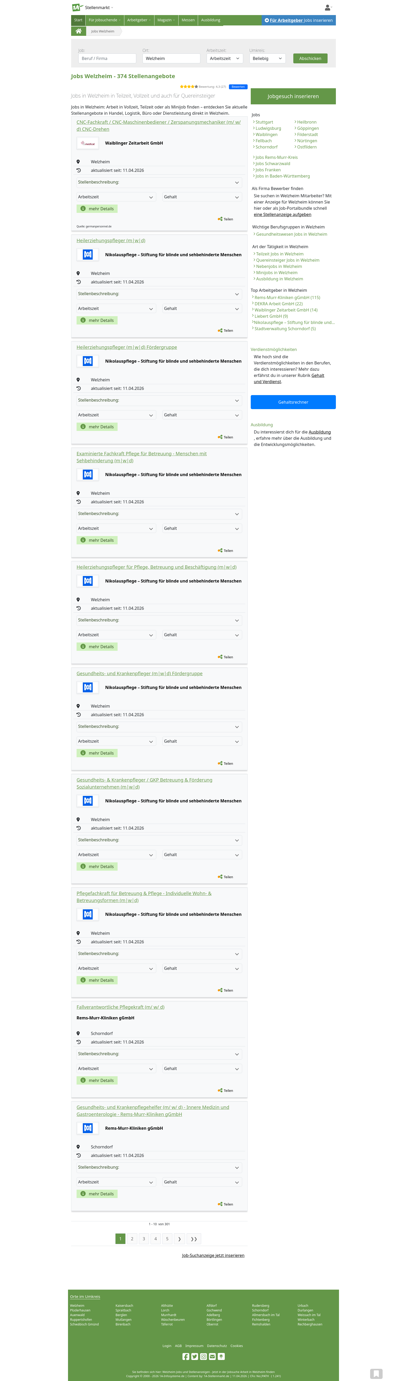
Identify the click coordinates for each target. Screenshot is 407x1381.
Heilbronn (307, 122)
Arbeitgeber (137, 19)
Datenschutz (217, 1345)
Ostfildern (307, 147)
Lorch (165, 1310)
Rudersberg (260, 1305)
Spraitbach (123, 1310)
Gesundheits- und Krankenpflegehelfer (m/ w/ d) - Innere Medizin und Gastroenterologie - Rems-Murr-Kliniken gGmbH (153, 1110)
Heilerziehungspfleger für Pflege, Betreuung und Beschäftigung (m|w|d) (156, 567)
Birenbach (123, 1324)
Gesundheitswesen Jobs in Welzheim (291, 234)
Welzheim (77, 1305)
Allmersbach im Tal (266, 1315)
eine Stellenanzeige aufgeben (282, 214)
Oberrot (212, 1324)
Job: (81, 50)
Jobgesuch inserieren (293, 96)
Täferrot (167, 1324)
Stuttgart (264, 122)
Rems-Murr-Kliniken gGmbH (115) (287, 297)
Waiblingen (266, 134)
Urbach (303, 1305)
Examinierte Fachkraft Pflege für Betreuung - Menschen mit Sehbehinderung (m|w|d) (142, 457)
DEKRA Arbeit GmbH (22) (279, 304)
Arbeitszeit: (217, 50)
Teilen (228, 219)
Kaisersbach (124, 1305)
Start (78, 19)
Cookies (236, 1345)
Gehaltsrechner (293, 402)
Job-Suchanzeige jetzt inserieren (213, 1255)
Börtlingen (214, 1319)
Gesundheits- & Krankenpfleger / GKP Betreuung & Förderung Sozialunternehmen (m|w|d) (144, 783)
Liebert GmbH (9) (271, 316)
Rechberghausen (310, 1324)
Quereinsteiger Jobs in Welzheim (288, 260)
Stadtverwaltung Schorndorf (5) (285, 328)
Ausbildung (210, 19)
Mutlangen (123, 1319)
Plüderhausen (80, 1310)
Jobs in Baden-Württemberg (283, 176)
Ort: (146, 50)
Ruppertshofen (81, 1319)
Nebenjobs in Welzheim (279, 266)
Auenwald (77, 1315)
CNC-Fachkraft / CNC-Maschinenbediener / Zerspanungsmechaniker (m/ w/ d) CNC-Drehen (159, 125)
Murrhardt (169, 1315)
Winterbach (306, 1319)
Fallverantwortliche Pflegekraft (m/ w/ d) (121, 1007)
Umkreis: (257, 50)
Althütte (167, 1305)
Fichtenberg (260, 1319)
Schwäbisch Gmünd (84, 1324)
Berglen (121, 1315)
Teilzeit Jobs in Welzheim (280, 254)
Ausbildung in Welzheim (279, 279)
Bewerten (238, 87)
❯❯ (194, 1239)
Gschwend (214, 1310)
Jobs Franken (268, 170)
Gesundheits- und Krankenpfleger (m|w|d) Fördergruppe (140, 673)
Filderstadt (307, 134)
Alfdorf (212, 1305)
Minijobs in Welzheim (277, 272)
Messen (188, 19)
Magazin (165, 19)
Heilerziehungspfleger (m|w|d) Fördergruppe (127, 347)
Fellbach (264, 141)
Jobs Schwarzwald (273, 163)
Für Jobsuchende (103, 19)
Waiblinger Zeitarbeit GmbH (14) (286, 310)
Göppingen (308, 128)
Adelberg (213, 1315)
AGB (178, 1345)
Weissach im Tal (309, 1315)
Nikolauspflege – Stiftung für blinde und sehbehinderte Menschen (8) (295, 322)
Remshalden (261, 1324)
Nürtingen (307, 141)
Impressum (194, 1345)
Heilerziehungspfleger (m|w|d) (111, 240)
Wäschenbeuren (173, 1319)
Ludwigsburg (268, 128)
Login (166, 1345)
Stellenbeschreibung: (158, 182)
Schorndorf (266, 147)
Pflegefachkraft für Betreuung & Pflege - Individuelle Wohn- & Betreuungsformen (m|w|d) (144, 896)
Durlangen (305, 1310)
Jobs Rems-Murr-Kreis (277, 157)
